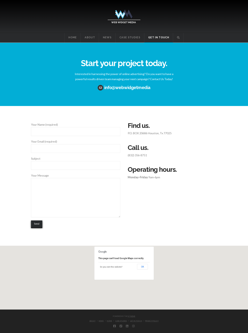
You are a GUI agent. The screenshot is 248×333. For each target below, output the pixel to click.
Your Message (75, 178)
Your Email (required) (75, 145)
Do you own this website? (111, 267)
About (92, 321)
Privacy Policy (152, 321)
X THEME (131, 316)
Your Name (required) (75, 128)
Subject (75, 162)
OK (142, 266)
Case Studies (121, 321)
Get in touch (136, 321)
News (101, 321)
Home (109, 321)
